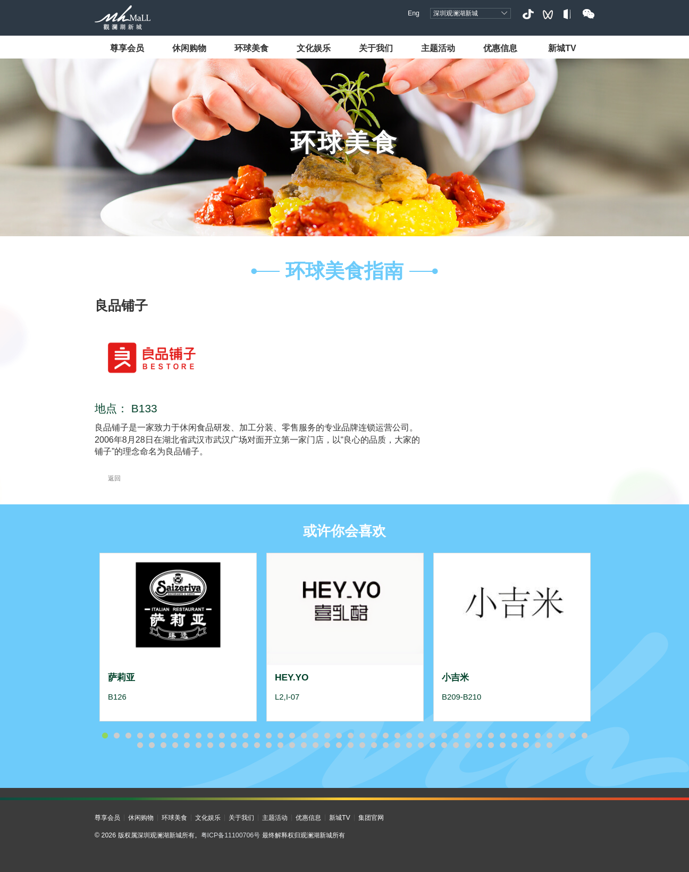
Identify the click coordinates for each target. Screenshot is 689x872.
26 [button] (397, 735)
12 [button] (233, 735)
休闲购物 (189, 48)
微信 (588, 14)
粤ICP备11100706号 (231, 835)
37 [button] (526, 735)
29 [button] (432, 735)
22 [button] (350, 735)
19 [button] (315, 735)
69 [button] (444, 745)
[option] (178, 637)
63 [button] (374, 745)
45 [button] (163, 745)
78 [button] (549, 745)
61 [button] (350, 745)
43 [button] (140, 745)
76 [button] (526, 745)
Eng (413, 13)
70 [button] (455, 745)
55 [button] (280, 745)
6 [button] (163, 735)
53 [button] (257, 745)
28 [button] (420, 735)
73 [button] (491, 745)
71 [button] (467, 745)
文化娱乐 (314, 48)
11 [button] (222, 735)
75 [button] (514, 745)
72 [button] (479, 745)
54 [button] (268, 745)
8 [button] (186, 735)
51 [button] (233, 745)
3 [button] (128, 735)
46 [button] (175, 745)
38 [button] (537, 735)
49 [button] (210, 745)
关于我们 (376, 48)
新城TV (562, 48)
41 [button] (572, 735)
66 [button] (409, 745)
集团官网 (371, 817)
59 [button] (327, 745)
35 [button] (502, 735)
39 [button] (549, 735)
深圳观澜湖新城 (455, 13)
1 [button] (105, 735)
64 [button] (385, 745)
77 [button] (537, 745)
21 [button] (338, 735)
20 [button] (327, 735)
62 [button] (362, 745)
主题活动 (438, 48)
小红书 (568, 14)
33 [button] (479, 735)
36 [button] (514, 735)
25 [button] (385, 735)
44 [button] (151, 745)
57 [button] (303, 745)
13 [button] (245, 735)
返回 (108, 478)
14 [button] (257, 735)
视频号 (548, 14)
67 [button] (420, 745)
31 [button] (455, 735)
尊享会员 (127, 48)
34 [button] (491, 735)
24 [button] (374, 735)
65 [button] (397, 745)
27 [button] (409, 735)
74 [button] (502, 745)
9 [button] (198, 735)
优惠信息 (500, 48)
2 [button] (116, 735)
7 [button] (175, 735)
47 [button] (186, 745)
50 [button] (222, 745)
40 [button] (561, 735)
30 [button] (444, 735)
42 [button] (584, 735)
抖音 (528, 14)
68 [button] (432, 745)
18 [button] (303, 735)
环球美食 (251, 48)
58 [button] (315, 745)
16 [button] (280, 735)
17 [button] (292, 735)
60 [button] (338, 745)
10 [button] (210, 735)
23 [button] (362, 735)
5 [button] (151, 735)
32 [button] (467, 735)
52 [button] (245, 745)
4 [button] (140, 735)
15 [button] (268, 735)
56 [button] (292, 745)
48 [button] (198, 745)
